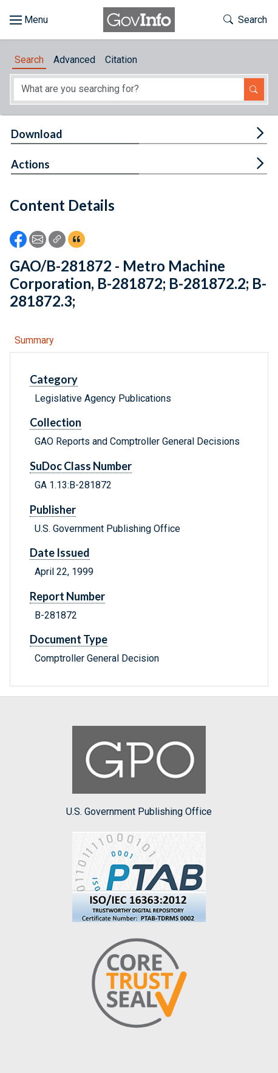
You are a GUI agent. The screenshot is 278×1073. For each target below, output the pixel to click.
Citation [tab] (121, 59)
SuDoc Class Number (81, 466)
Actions (30, 164)
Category (54, 379)
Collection (55, 422)
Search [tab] (29, 59)
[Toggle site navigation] (29, 20)
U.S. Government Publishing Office (139, 771)
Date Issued (60, 552)
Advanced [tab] (74, 59)
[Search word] (129, 89)
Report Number (67, 596)
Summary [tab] (34, 340)
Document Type (68, 639)
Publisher (53, 509)
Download (37, 134)
